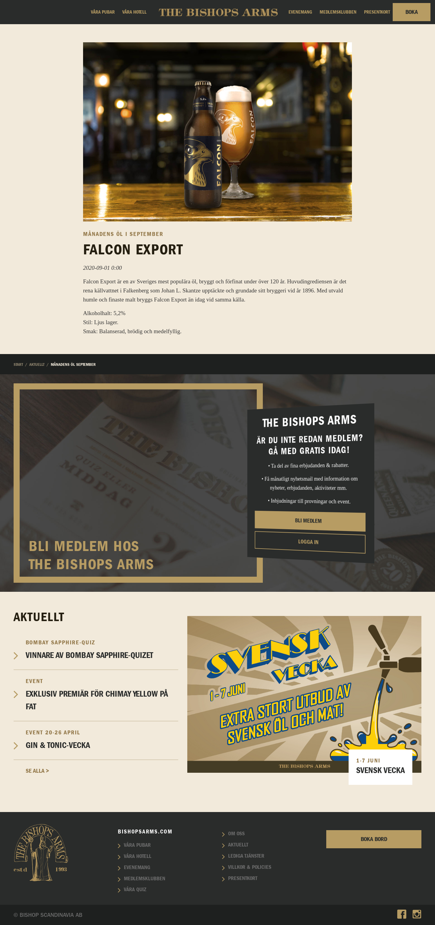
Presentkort (377, 12)
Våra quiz (135, 889)
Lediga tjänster (246, 856)
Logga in (308, 542)
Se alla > (37, 771)
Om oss (236, 833)
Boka (411, 12)
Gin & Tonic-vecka (102, 739)
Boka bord (374, 839)
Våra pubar (103, 12)
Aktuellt (238, 845)
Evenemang (300, 12)
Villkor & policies (249, 867)
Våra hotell (134, 12)
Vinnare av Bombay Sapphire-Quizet (102, 649)
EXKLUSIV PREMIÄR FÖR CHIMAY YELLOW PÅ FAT (102, 694)
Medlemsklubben (338, 12)
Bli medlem (308, 520)
